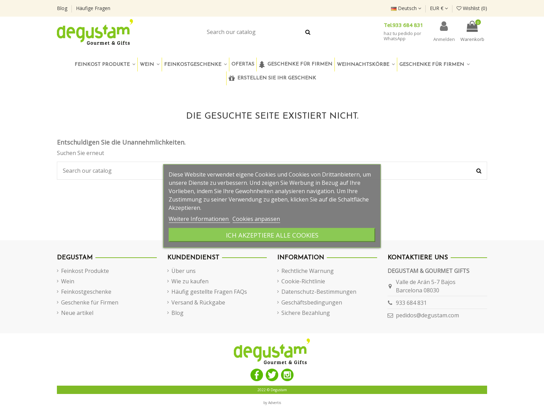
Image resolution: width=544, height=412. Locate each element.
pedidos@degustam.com (427, 315)
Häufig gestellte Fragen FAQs (209, 291)
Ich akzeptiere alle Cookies (272, 235)
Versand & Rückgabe (198, 302)
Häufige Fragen (93, 8)
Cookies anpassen (256, 219)
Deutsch (406, 8)
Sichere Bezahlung (305, 313)
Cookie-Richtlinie (303, 281)
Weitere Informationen (199, 219)
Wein (67, 281)
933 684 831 (411, 303)
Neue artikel (77, 313)
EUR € (439, 8)
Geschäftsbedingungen (311, 302)
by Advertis (272, 402)
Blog (63, 8)
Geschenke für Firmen (89, 302)
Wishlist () (472, 8)
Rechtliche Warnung (307, 271)
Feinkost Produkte (85, 271)
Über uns (183, 271)
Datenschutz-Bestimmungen (318, 291)
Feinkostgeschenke (86, 291)
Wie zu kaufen (190, 281)
